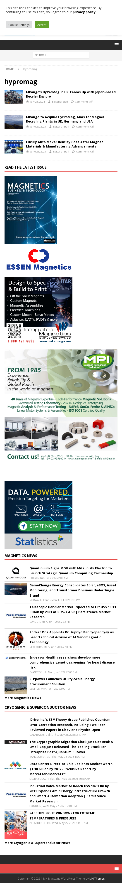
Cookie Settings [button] (19, 25)
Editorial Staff (60, 101)
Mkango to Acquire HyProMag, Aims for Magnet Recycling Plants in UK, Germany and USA (65, 119)
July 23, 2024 (37, 101)
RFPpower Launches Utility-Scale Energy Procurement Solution (62, 681)
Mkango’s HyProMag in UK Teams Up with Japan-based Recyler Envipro (71, 94)
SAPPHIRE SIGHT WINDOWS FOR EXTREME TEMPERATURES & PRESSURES (62, 815)
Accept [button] (41, 25)
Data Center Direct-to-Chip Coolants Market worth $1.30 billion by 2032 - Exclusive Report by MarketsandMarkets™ (70, 769)
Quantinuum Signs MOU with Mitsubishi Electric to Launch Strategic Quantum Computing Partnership (71, 570)
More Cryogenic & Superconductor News (37, 843)
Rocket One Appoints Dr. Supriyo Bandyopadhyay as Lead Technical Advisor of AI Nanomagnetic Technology (71, 637)
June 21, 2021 (38, 151)
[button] (116, 44)
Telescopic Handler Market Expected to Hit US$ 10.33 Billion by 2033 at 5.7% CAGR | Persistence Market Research (72, 612)
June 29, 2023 (38, 126)
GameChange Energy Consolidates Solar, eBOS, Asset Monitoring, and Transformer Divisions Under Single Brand (72, 590)
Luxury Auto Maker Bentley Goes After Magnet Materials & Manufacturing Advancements (64, 144)
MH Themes (97, 879)
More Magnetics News (23, 698)
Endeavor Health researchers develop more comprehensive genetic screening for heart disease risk (72, 662)
